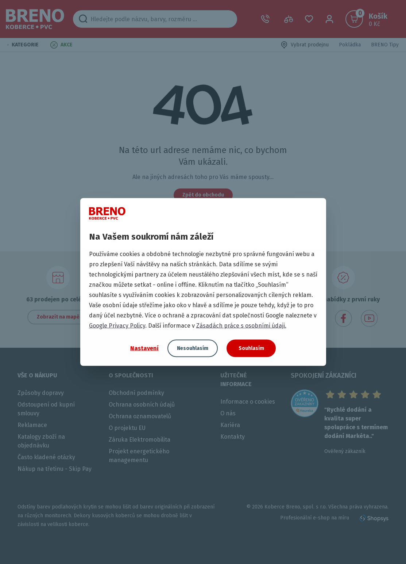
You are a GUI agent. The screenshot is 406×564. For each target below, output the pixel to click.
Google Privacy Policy (117, 325)
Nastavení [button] (144, 347)
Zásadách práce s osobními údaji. (241, 325)
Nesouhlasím (192, 348)
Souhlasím (251, 348)
